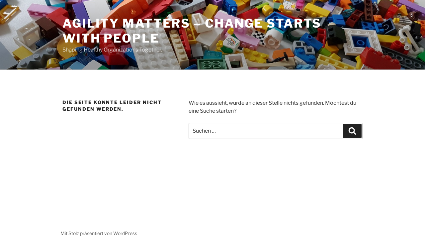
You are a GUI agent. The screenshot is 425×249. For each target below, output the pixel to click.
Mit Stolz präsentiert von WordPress (98, 233)
